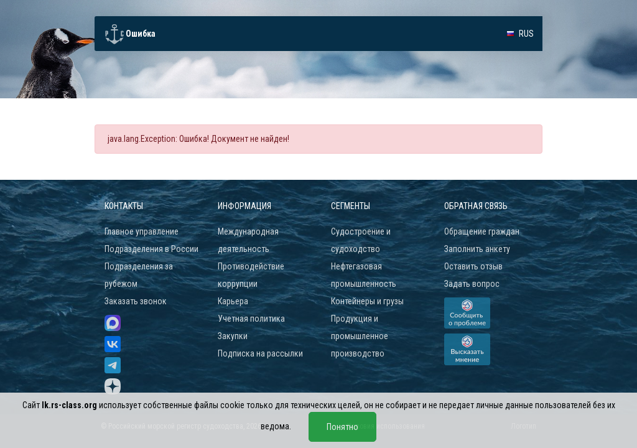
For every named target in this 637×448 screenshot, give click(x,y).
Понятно (342, 427)
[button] (520, 33)
